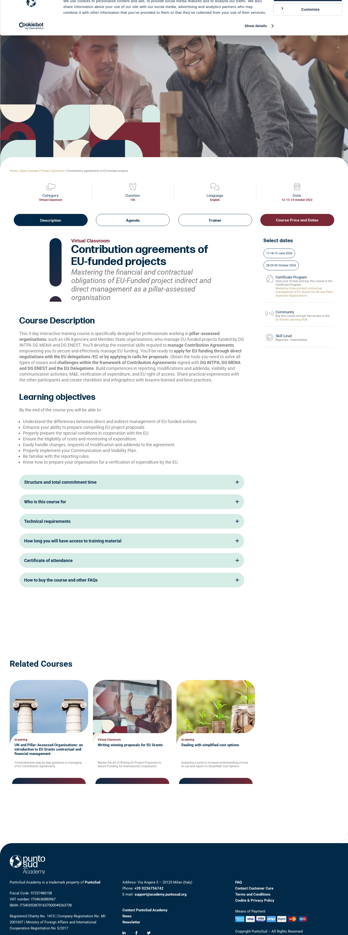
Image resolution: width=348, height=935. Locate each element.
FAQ (238, 882)
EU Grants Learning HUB (291, 319)
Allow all (307, 12)
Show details (256, 42)
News (127, 916)
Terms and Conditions (252, 894)
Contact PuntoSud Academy (145, 910)
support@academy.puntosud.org (161, 894)
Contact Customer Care (254, 888)
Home (14, 171)
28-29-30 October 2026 (281, 265)
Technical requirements (131, 521)
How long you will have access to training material (131, 540)
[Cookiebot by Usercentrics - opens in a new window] (31, 42)
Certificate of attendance (131, 560)
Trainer (215, 221)
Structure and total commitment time (131, 482)
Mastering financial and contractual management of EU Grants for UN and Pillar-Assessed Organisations (305, 292)
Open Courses (29, 171)
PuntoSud (92, 882)
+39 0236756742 (149, 888)
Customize (300, 26)
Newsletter (131, 922)
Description (50, 221)
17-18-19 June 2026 (279, 253)
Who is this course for (131, 501)
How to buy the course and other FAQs (131, 580)
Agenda (133, 221)
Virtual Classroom (52, 171)
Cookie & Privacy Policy (254, 900)
